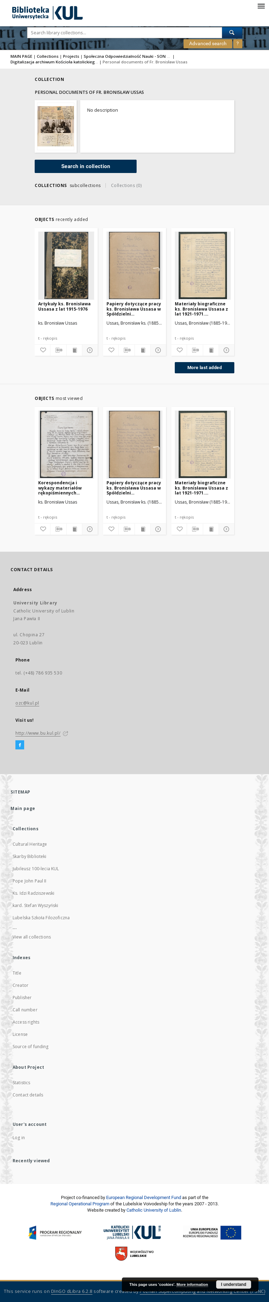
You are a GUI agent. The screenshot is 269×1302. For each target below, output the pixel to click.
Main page (23, 808)
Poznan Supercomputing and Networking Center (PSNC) (202, 1291)
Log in (19, 1138)
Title (17, 973)
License (20, 1034)
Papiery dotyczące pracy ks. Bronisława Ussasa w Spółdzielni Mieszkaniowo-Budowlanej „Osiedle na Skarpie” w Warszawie (133, 309)
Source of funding (31, 1047)
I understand (233, 1284)
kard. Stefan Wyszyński (35, 905)
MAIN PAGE (21, 56)
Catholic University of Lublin (153, 1210)
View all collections (32, 937)
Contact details (28, 1095)
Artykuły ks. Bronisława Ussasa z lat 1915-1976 (64, 306)
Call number (25, 1010)
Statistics (21, 1083)
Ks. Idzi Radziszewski (33, 893)
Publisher (22, 997)
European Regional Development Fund (143, 1197)
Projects (71, 56)
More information (192, 1284)
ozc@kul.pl (27, 703)
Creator (20, 985)
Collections (47, 56)
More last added (204, 367)
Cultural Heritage (30, 844)
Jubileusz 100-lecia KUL (36, 869)
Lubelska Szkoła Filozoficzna (41, 918)
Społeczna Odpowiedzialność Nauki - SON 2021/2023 (136, 56)
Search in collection (85, 166)
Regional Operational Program (79, 1203)
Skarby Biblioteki (30, 856)
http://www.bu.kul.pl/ (38, 733)
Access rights (26, 1022)
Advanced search (208, 43)
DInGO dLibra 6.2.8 (71, 1291)
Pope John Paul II (30, 881)
